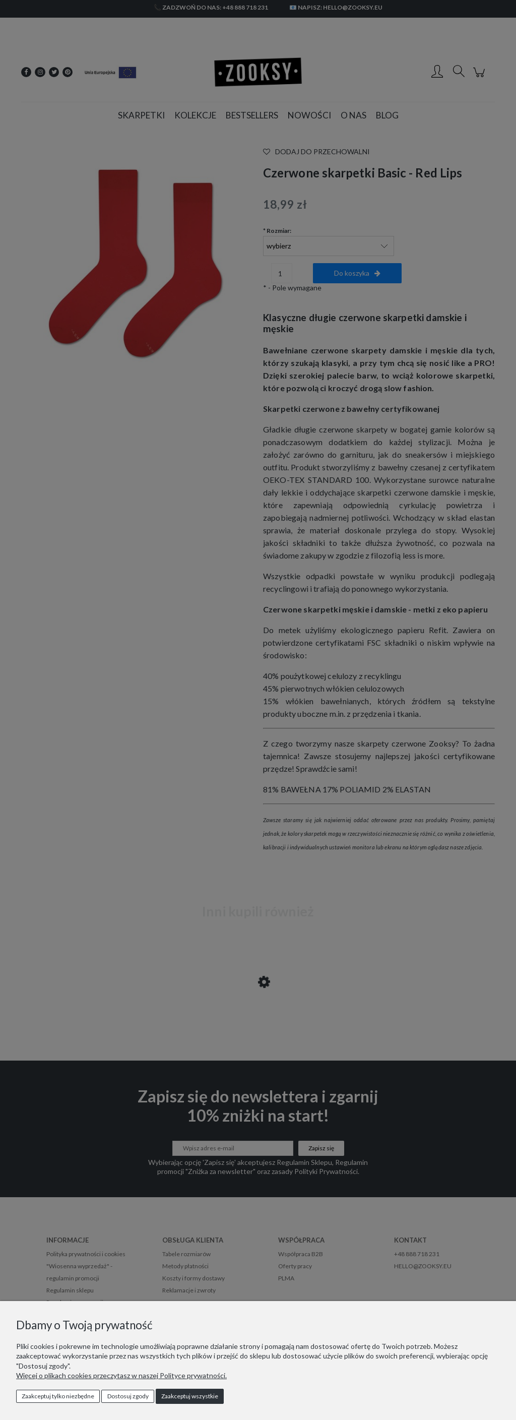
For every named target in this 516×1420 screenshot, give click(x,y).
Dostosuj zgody (128, 1396)
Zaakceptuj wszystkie (189, 1396)
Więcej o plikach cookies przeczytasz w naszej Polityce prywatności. (121, 1375)
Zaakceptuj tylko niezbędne (58, 1396)
